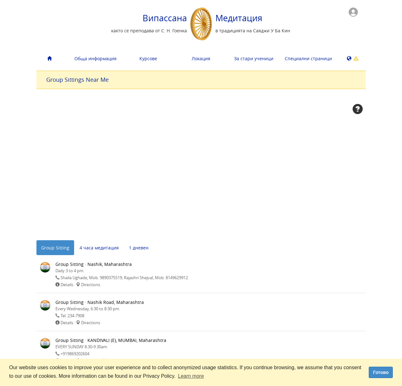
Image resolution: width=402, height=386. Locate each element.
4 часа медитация (99, 248)
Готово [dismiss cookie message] (381, 372)
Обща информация (95, 58)
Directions (90, 284)
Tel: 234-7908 (72, 315)
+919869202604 (75, 354)
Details (67, 284)
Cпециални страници (308, 58)
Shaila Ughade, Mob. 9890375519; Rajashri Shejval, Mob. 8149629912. (125, 277)
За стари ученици (253, 58)
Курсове (148, 58)
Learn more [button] (191, 376)
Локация (201, 58)
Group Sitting (55, 248)
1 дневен (139, 248)
